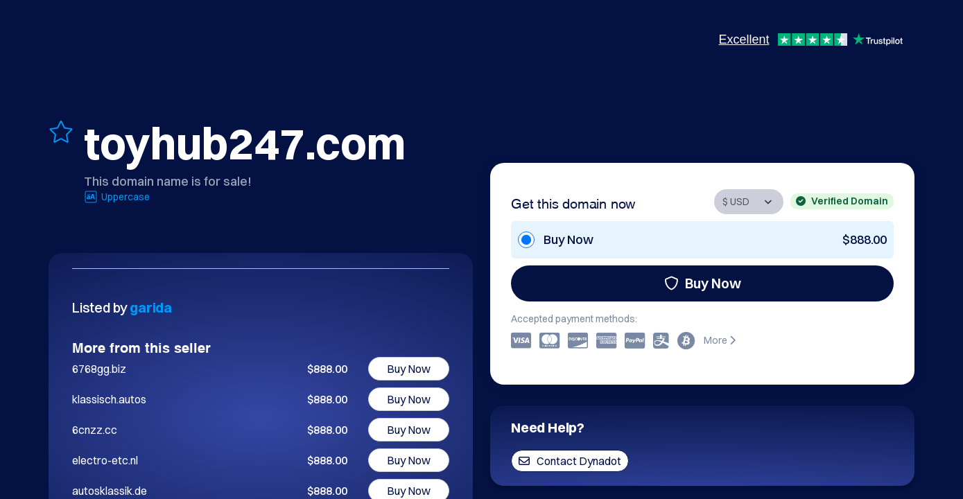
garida (151, 307)
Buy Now (702, 283)
